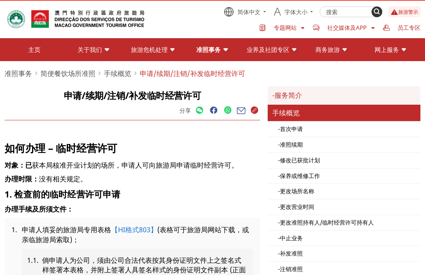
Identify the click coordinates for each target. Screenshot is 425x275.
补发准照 (291, 253)
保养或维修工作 (300, 176)
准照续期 (291, 144)
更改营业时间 (297, 206)
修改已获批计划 (300, 160)
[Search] (377, 11)
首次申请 (291, 129)
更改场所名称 (297, 191)
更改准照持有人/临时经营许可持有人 (327, 222)
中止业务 (291, 238)
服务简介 (288, 95)
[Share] (199, 110)
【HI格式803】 (134, 229)
